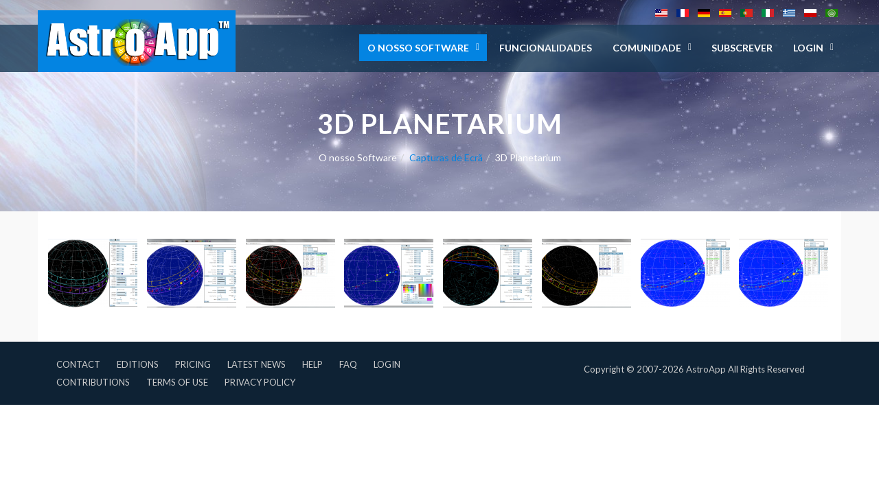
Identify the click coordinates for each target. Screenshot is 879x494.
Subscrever (742, 48)
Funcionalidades (545, 48)
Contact (78, 364)
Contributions (93, 382)
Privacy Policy (260, 382)
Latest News (256, 364)
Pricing (193, 364)
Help (312, 364)
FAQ (348, 364)
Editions (138, 364)
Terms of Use (177, 382)
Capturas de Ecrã (446, 157)
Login (387, 364)
